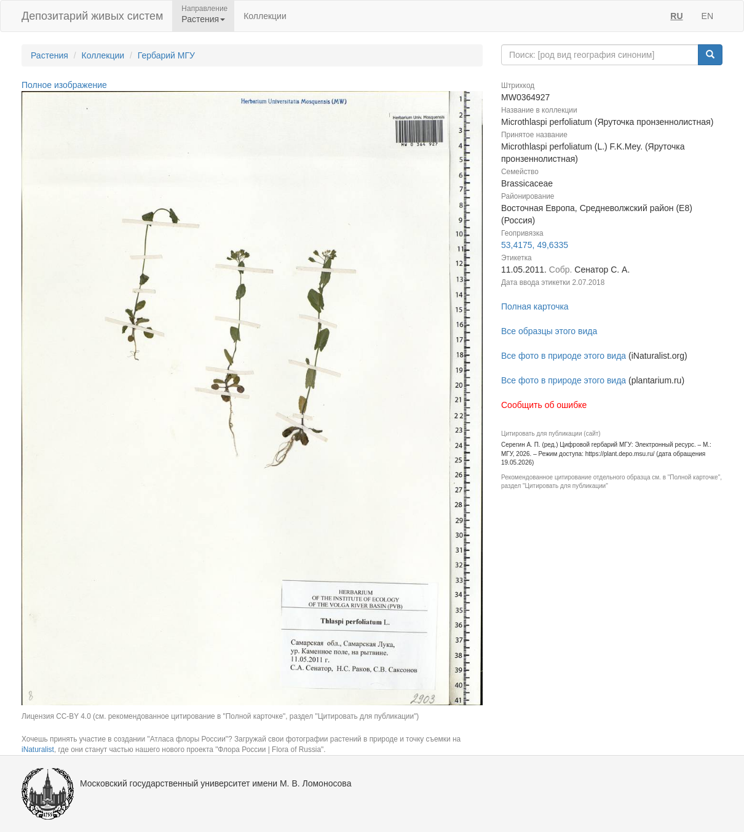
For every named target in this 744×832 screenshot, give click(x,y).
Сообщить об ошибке (544, 405)
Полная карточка (535, 306)
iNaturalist (38, 749)
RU (676, 16)
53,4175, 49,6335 (534, 245)
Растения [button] (203, 19)
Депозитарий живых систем (92, 16)
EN (707, 16)
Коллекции (265, 16)
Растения (49, 55)
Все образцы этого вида (549, 331)
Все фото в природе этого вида (563, 356)
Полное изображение (64, 85)
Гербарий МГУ (166, 55)
